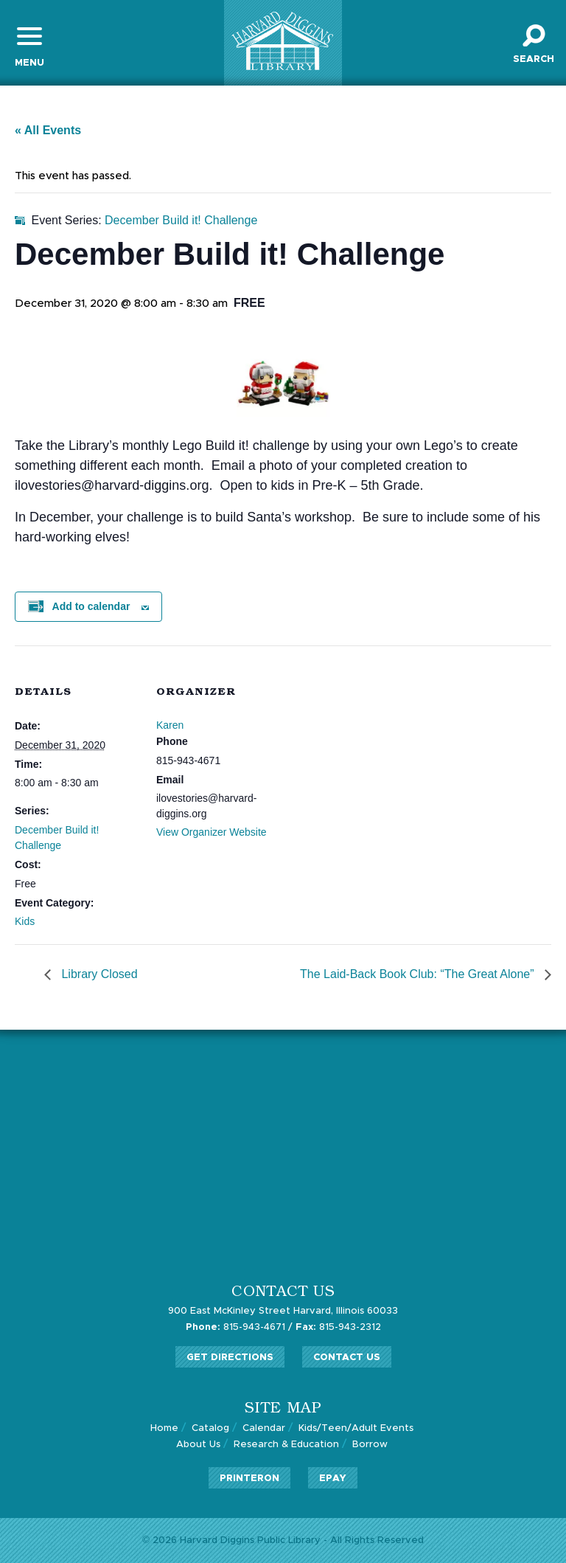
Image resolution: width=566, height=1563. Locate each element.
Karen (170, 725)
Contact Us (346, 1357)
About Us (198, 1444)
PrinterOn (249, 1478)
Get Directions (229, 1357)
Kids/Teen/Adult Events (355, 1428)
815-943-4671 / (239, 1327)
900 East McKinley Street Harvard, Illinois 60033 (283, 1311)
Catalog (210, 1428)
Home (164, 1428)
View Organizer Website (211, 832)
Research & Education (286, 1444)
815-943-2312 (338, 1327)
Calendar (263, 1428)
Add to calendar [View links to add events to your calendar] (91, 606)
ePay (332, 1478)
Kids (25, 921)
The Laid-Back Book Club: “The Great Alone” (418, 974)
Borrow (370, 1444)
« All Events (48, 130)
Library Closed (98, 974)
